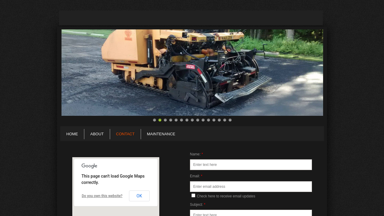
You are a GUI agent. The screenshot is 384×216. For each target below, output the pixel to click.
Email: (196, 176)
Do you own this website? (102, 196)
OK (139, 196)
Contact (125, 134)
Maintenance (161, 134)
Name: (196, 154)
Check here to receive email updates (223, 196)
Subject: (197, 204)
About (97, 134)
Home (72, 134)
